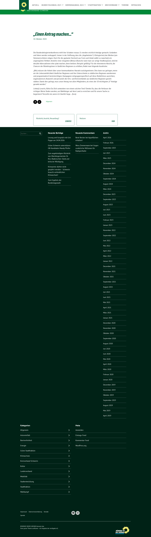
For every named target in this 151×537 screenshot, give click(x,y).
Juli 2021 (106, 289)
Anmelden (79, 427)
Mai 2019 (106, 407)
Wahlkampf (24, 489)
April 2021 (107, 304)
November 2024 (109, 165)
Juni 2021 (106, 294)
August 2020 (108, 340)
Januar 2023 (107, 222)
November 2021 (109, 268)
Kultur (22, 463)
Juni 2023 (106, 212)
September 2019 (109, 397)
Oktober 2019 (108, 392)
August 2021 (108, 284)
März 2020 (107, 366)
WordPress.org (81, 442)
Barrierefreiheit (26, 437)
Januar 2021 (107, 315)
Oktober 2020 (108, 330)
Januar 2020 (107, 376)
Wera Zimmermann (83, 142)
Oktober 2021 (108, 273)
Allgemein (49, 98)
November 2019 (109, 387)
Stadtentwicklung (27, 478)
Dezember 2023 (109, 191)
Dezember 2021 (109, 263)
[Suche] (124, 2)
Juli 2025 (106, 150)
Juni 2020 (106, 351)
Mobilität (23, 473)
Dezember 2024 (109, 160)
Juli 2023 (106, 207)
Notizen (97, 117)
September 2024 (109, 176)
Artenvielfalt (25, 432)
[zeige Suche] (127, 2)
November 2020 (109, 325)
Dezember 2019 (109, 382)
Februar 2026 (108, 140)
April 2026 (107, 134)
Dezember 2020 (109, 320)
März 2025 (107, 155)
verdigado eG (54, 525)
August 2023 (108, 201)
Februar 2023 (108, 217)
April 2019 (107, 412)
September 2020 (109, 335)
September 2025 (109, 145)
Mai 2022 (106, 243)
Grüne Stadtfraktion (27, 448)
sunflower (35, 525)
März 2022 (107, 253)
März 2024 (107, 186)
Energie (23, 442)
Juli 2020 (106, 346)
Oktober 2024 (108, 171)
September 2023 (109, 196)
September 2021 (109, 279)
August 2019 (108, 402)
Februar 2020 (108, 371)
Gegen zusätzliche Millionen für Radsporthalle (87, 145)
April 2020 (107, 361)
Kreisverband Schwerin (37, 10)
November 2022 (109, 227)
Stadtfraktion (25, 484)
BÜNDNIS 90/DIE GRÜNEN (39, 7)
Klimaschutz (25, 453)
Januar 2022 (107, 258)
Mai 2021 (106, 299)
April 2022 (107, 248)
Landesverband (26, 468)
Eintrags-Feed (81, 432)
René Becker (80, 134)
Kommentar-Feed (82, 437)
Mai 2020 (106, 356)
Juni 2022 (106, 237)
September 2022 (109, 232)
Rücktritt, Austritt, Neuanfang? (53, 117)
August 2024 (108, 181)
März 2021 (107, 309)
